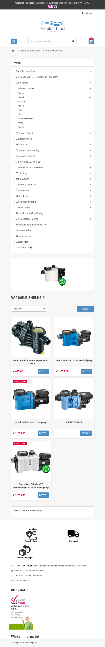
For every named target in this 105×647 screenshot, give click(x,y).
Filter (85, 308)
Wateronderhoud (24, 230)
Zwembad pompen (25, 88)
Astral (20, 123)
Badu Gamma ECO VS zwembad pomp (74, 360)
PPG (20, 114)
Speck (21, 93)
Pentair (21, 97)
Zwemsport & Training (27, 219)
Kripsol (21, 106)
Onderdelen (22, 196)
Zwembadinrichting (26, 201)
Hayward (22, 101)
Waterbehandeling (25, 71)
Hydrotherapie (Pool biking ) (30, 213)
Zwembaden (22, 190)
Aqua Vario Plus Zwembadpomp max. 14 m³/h (31, 362)
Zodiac (21, 127)
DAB (20, 110)
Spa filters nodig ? (25, 247)
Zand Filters (22, 82)
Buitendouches (23, 236)
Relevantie (17, 308)
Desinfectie (21, 144)
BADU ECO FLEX (74, 422)
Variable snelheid (26, 118)
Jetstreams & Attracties (28, 161)
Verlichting (21, 173)
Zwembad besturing (26, 184)
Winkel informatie (25, 636)
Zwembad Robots (25, 133)
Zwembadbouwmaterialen (29, 167)
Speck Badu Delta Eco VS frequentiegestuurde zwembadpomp (31, 486)
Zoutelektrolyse (24, 139)
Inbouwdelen (22, 179)
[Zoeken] (52, 41)
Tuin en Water (23, 207)
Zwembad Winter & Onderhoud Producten (37, 77)
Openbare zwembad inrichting (31, 224)
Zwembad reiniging (25, 156)
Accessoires (22, 242)
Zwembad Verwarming (27, 150)
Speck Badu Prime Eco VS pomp (30, 422)
